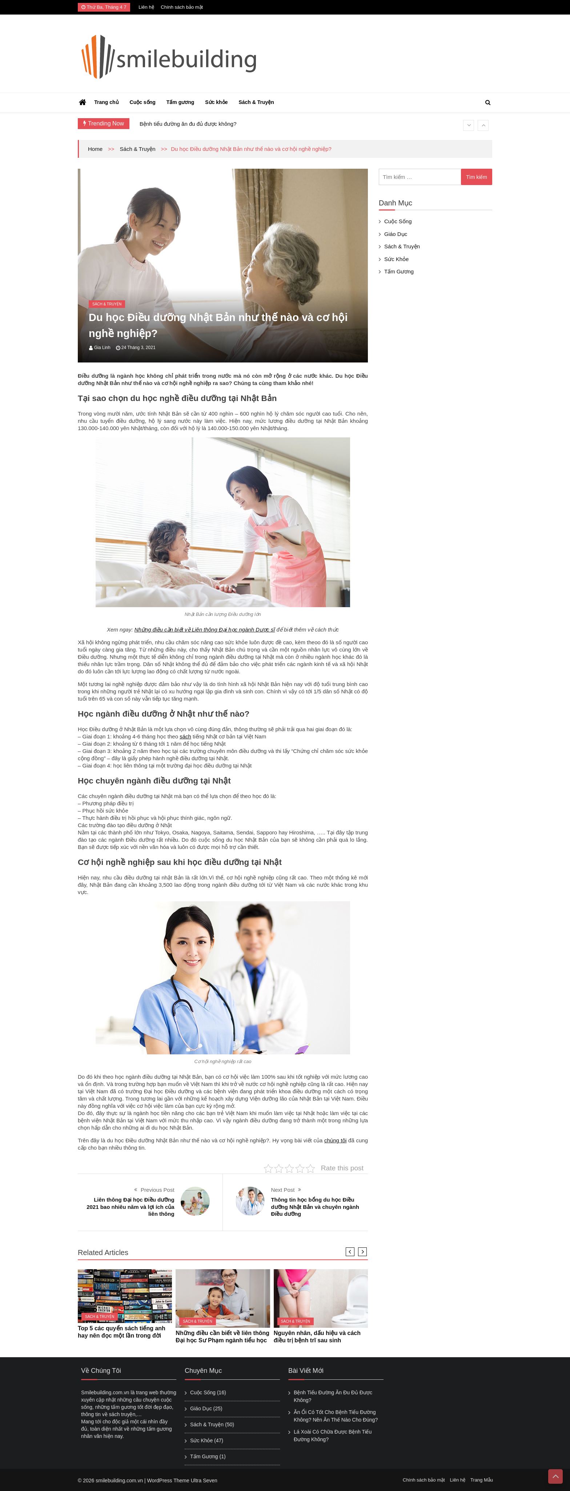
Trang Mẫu (486, 1480)
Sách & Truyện (256, 102)
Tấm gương (180, 102)
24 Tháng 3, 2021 (138, 347)
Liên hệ (146, 7)
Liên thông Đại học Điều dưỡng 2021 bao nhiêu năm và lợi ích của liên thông (130, 1207)
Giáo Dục (395, 234)
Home (95, 149)
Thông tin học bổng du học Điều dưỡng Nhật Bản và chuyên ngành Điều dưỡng (315, 1207)
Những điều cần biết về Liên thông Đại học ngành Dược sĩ (205, 629)
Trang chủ (106, 102)
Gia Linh (102, 347)
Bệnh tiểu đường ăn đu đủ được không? (188, 124)
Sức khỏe (216, 102)
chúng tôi (335, 1140)
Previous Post (157, 1190)
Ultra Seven (204, 1485)
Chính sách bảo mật (182, 7)
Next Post (282, 1190)
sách (185, 736)
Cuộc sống (143, 102)
